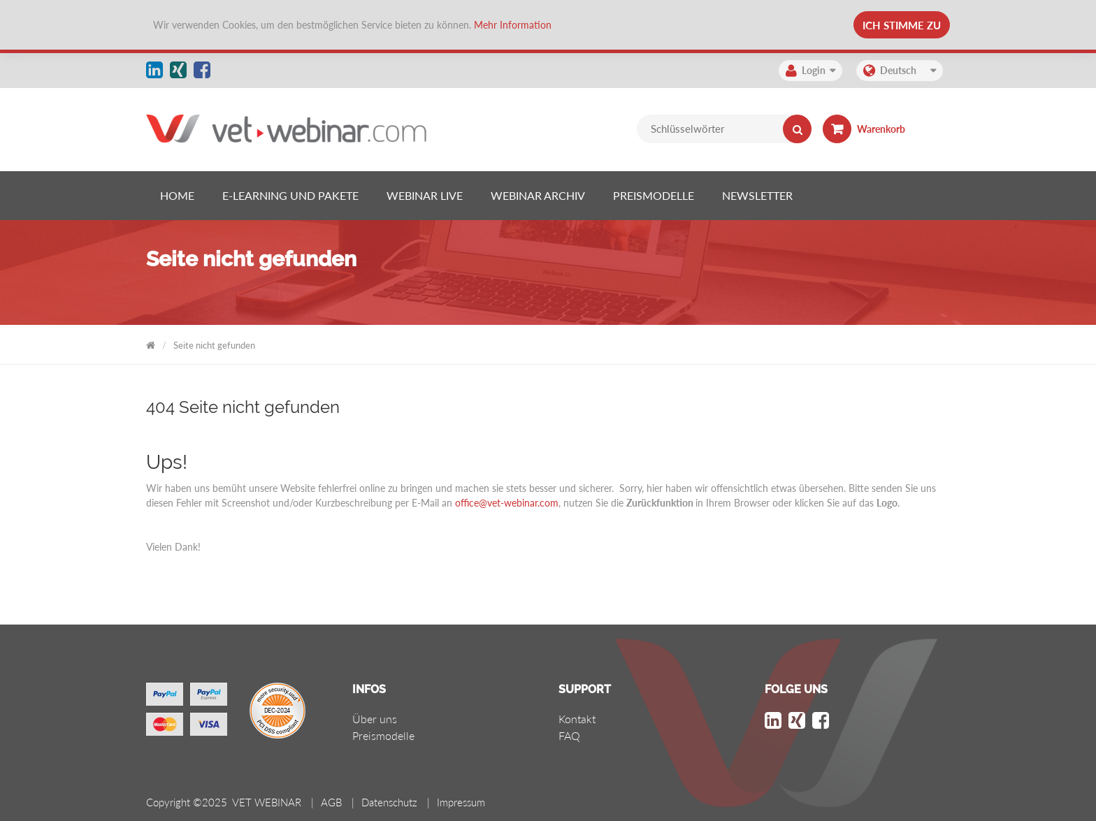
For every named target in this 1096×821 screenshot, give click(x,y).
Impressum (461, 802)
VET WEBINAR (150, 343)
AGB (331, 802)
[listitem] (177, 195)
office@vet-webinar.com (506, 503)
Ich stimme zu (902, 25)
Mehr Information (512, 25)
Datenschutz (389, 802)
